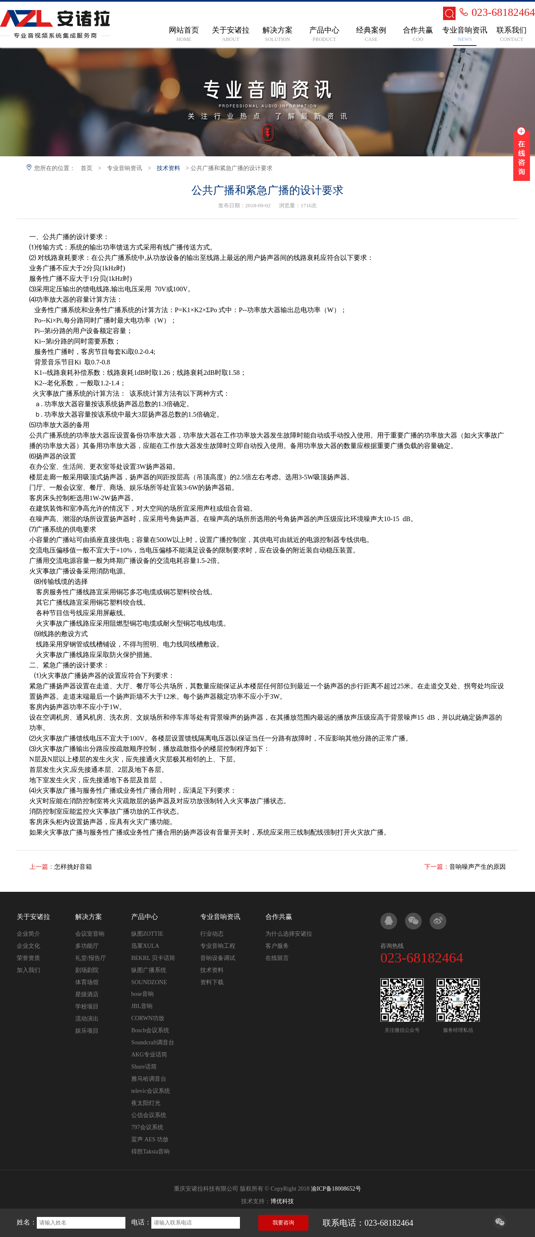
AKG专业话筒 (149, 1054)
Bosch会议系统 (150, 1030)
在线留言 (277, 958)
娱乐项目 (87, 1031)
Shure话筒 (144, 1067)
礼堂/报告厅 (90, 958)
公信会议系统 (148, 1115)
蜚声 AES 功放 (149, 1139)
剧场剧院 (87, 970)
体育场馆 (87, 982)
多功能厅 (87, 946)
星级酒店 (87, 994)
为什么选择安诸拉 (288, 934)
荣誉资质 (28, 958)
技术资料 (168, 168)
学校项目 (87, 1006)
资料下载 (212, 982)
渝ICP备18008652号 (336, 1189)
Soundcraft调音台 (152, 1042)
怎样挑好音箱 (73, 866)
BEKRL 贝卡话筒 (153, 958)
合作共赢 (278, 916)
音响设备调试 (217, 958)
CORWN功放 (147, 1018)
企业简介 (28, 934)
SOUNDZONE (149, 982)
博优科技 (282, 1201)
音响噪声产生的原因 (477, 866)
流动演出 (87, 1019)
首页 (86, 168)
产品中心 (144, 916)
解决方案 (88, 916)
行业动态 (212, 934)
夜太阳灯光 (145, 1103)
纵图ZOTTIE (147, 934)
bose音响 (142, 994)
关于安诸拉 (33, 916)
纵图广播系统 (148, 970)
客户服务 (277, 946)
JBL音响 (142, 1006)
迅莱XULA (145, 946)
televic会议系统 (150, 1091)
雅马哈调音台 (148, 1079)
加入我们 (28, 970)
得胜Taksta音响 (150, 1151)
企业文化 (28, 946)
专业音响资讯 (124, 168)
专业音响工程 (217, 946)
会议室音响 (89, 934)
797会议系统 (147, 1127)
